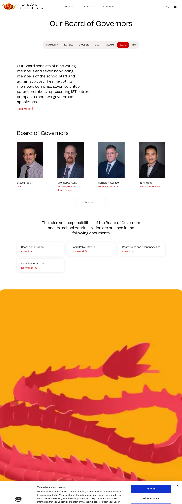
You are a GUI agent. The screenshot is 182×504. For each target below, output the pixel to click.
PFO (134, 44)
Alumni (110, 44)
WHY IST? (69, 6)
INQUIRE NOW (108, 6)
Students (84, 44)
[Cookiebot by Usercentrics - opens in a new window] (18, 498)
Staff (98, 44)
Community (52, 44)
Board (123, 44)
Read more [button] (23, 108)
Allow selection (151, 476)
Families (68, 44)
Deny (151, 485)
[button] (91, 202)
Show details (149, 498)
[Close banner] (178, 463)
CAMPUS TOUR (87, 6)
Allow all (151, 466)
